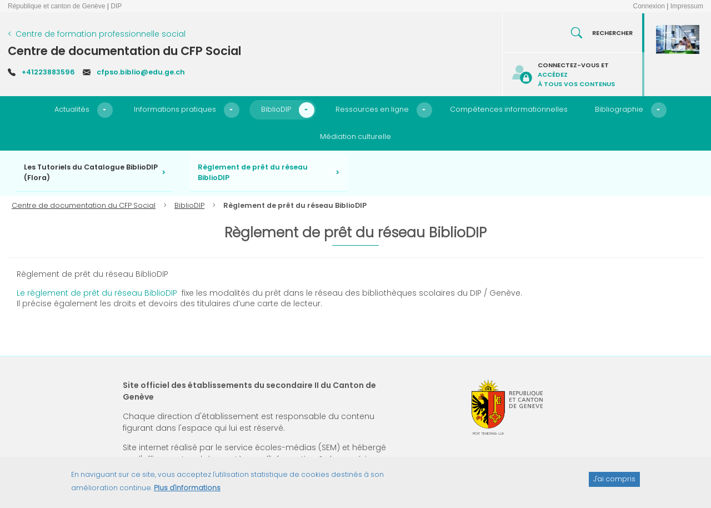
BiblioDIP (276, 109)
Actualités (71, 109)
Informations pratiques (175, 109)
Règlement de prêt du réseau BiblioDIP (253, 172)
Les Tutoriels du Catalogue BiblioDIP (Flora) (91, 172)
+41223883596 (48, 72)
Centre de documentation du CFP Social (124, 51)
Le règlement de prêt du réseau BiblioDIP (97, 292)
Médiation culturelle (355, 136)
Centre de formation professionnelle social (101, 33)
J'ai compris (614, 483)
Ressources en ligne (372, 109)
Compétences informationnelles (509, 109)
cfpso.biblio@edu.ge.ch (141, 72)
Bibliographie (619, 109)
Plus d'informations (187, 492)
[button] (105, 110)
